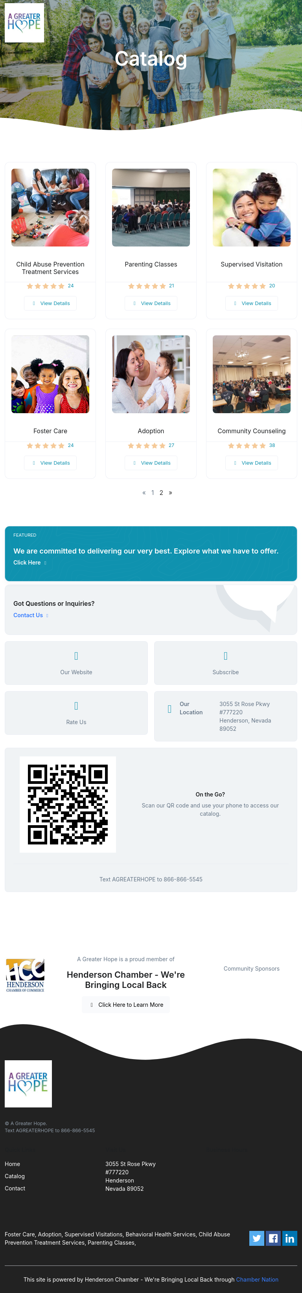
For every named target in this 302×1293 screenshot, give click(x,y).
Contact (15, 1188)
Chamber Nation (257, 1279)
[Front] (26, 22)
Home (12, 1164)
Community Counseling (251, 431)
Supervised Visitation (251, 264)
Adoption (151, 431)
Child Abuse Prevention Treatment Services (50, 268)
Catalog (15, 1176)
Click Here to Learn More (126, 1004)
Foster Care (50, 431)
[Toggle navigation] (289, 22)
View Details (50, 303)
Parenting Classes (151, 264)
